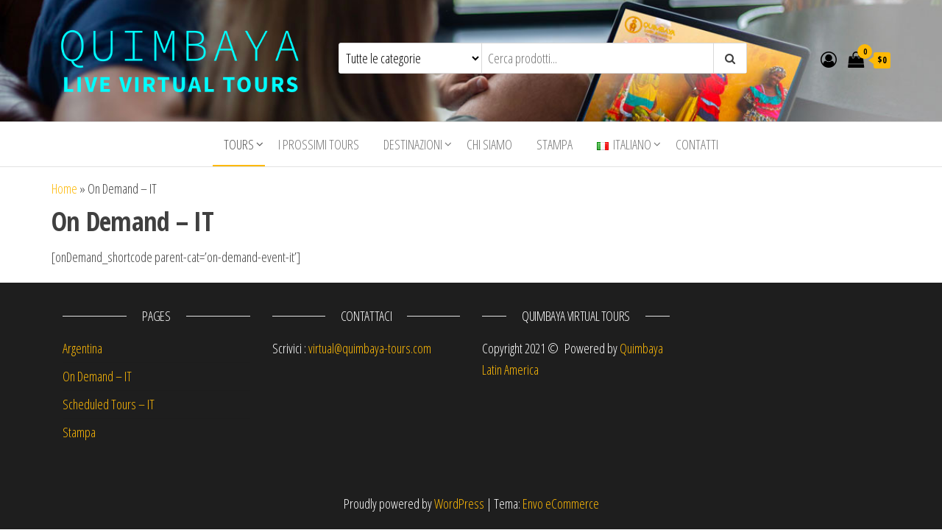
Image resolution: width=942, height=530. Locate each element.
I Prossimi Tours (318, 144)
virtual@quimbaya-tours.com (369, 348)
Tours (239, 144)
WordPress (459, 503)
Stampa (554, 144)
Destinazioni (412, 144)
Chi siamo (489, 144)
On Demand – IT (97, 376)
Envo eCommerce (561, 503)
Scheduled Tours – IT (109, 404)
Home (64, 188)
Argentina (82, 348)
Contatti (697, 144)
